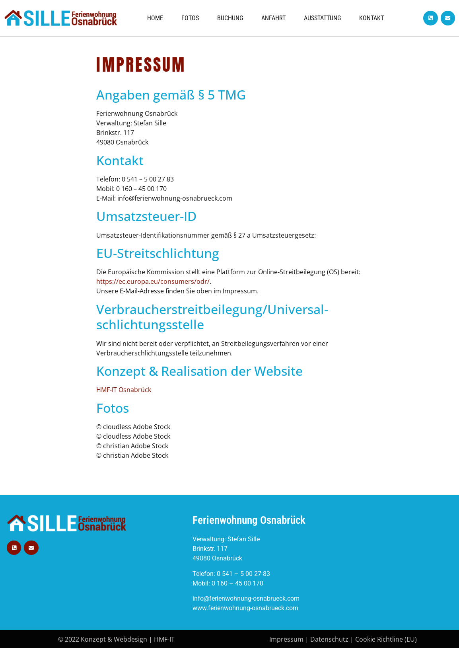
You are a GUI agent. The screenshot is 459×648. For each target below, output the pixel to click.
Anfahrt (273, 18)
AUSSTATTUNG (322, 18)
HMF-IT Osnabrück (123, 389)
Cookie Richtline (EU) (386, 639)
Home (155, 18)
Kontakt (371, 18)
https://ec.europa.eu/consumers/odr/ (153, 281)
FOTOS (190, 18)
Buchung (230, 18)
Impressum (286, 639)
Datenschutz (329, 639)
